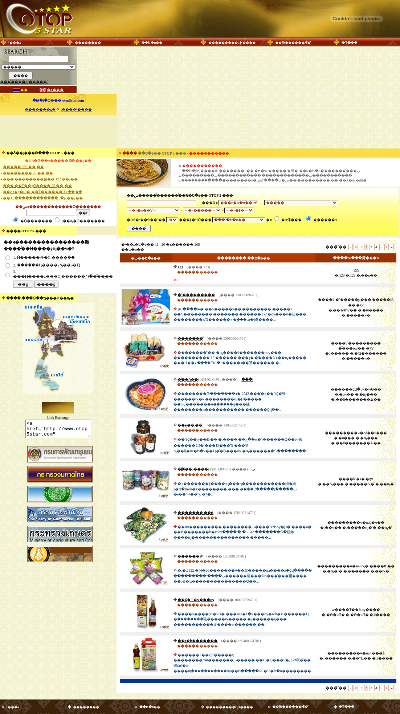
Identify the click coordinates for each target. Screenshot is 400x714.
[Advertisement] (58, 131)
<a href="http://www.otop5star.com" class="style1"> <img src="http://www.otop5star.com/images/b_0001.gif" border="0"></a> (58, 430)
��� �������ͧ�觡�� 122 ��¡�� (40, 179)
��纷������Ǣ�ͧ (293, 43)
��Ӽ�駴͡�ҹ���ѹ (195, 600)
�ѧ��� (55, 90)
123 (180, 267)
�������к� (40, 109)
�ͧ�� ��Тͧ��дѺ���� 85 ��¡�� (37, 186)
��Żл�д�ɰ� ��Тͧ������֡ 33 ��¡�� (42, 192)
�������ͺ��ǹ (195, 513)
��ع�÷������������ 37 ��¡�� (43, 198)
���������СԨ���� (232, 43)
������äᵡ (190, 556)
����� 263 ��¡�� (23, 167)
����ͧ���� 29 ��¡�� (28, 173)
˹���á (14, 43)
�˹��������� (196, 295)
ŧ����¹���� (76, 109)
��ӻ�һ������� (197, 641)
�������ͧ (190, 338)
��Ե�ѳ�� (152, 43)
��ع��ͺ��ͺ (190, 425)
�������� (88, 43)
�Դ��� (349, 43)
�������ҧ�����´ (24, 82)
